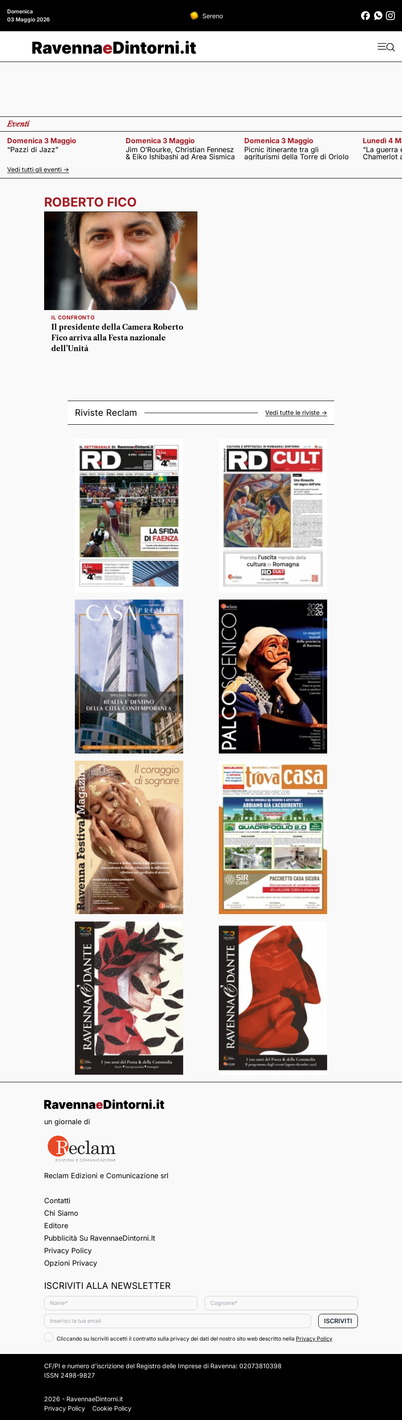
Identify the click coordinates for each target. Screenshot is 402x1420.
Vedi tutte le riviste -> (296, 413)
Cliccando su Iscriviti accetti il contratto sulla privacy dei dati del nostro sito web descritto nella (188, 1338)
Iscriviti (338, 1321)
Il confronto (72, 317)
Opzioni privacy (70, 1263)
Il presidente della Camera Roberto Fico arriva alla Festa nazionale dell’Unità (117, 338)
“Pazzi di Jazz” (32, 149)
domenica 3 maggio (41, 140)
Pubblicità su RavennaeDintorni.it (99, 1238)
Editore (56, 1225)
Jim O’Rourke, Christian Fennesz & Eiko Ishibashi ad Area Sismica (180, 153)
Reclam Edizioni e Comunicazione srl (106, 1175)
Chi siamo (61, 1213)
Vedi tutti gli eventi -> (38, 169)
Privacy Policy (68, 1250)
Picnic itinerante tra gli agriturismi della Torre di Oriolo (296, 153)
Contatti (57, 1200)
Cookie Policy (111, 1408)
